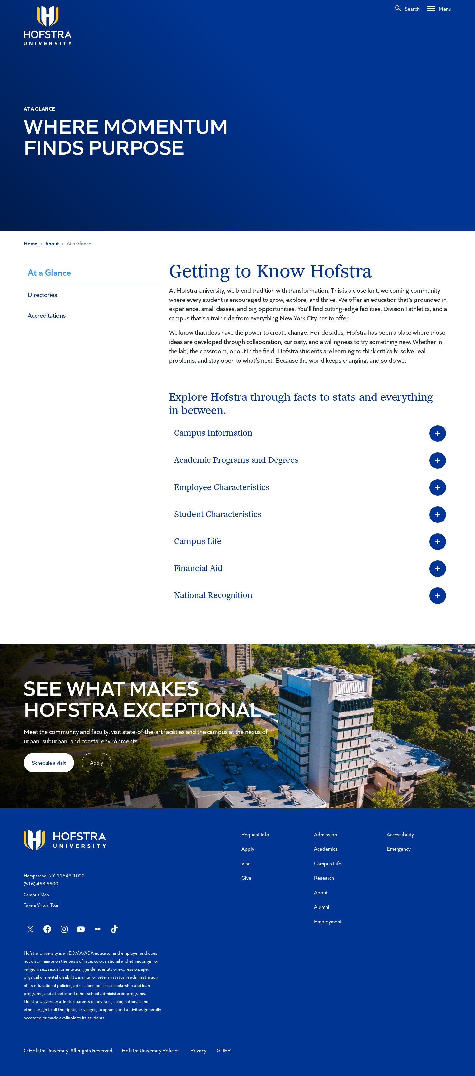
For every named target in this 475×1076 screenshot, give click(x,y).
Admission (325, 834)
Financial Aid (198, 568)
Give (246, 877)
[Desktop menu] (439, 8)
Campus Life (197, 541)
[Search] (407, 8)
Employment (328, 921)
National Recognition (213, 595)
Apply (96, 762)
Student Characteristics (217, 514)
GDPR (224, 1050)
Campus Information (213, 433)
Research (324, 877)
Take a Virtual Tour (41, 905)
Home (30, 243)
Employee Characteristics (221, 487)
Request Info (255, 834)
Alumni (321, 906)
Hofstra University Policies (151, 1050)
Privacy (198, 1050)
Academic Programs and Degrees (236, 460)
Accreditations (47, 315)
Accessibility (400, 834)
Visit (246, 863)
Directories (42, 294)
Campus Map (36, 894)
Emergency (399, 848)
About (52, 243)
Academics (326, 848)
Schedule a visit (49, 762)
